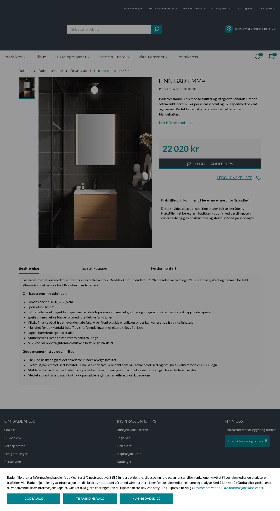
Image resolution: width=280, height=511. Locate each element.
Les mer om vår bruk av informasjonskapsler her (228, 488)
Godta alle (33, 499)
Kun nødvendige (147, 499)
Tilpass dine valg (91, 499)
